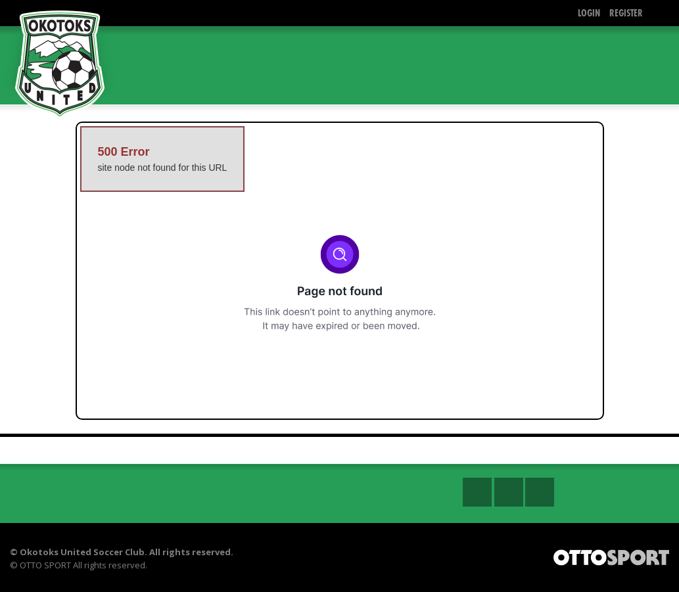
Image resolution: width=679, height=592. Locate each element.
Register (626, 13)
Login (589, 13)
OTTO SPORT (45, 565)
